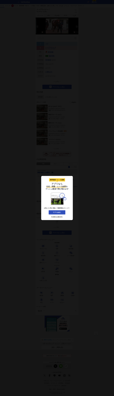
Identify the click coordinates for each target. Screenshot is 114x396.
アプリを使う (57, 212)
